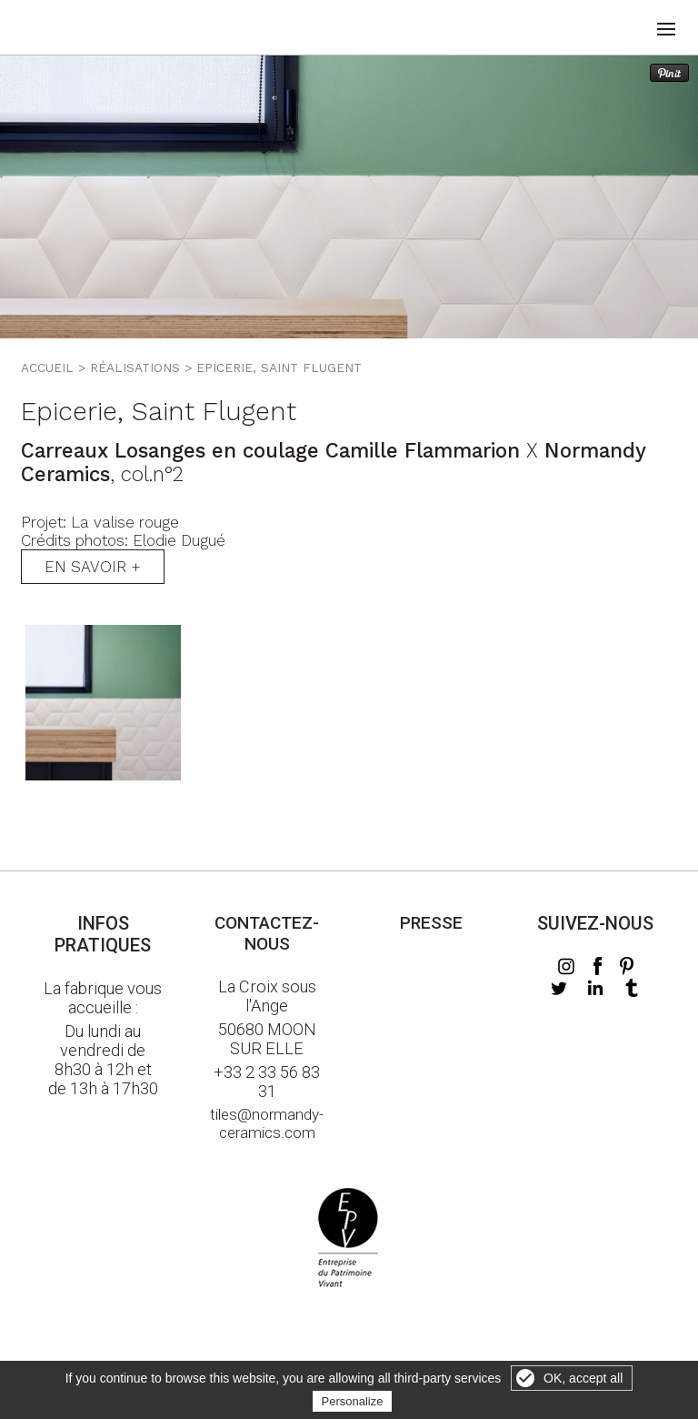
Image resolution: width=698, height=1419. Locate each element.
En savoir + (93, 567)
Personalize (353, 1401)
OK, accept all (583, 1378)
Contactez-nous (266, 933)
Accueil (47, 367)
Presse (431, 922)
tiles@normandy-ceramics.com (267, 1123)
